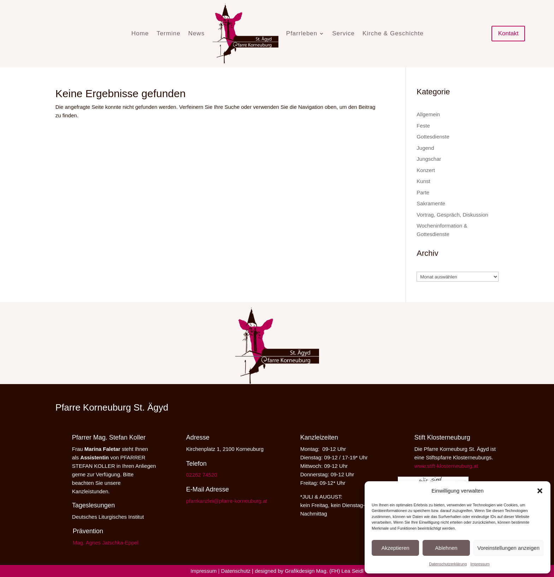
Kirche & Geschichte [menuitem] (393, 33)
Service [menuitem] (343, 33)
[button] (539, 490)
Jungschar (429, 159)
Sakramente (431, 203)
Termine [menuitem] (168, 33)
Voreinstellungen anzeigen (508, 548)
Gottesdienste (433, 137)
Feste (423, 126)
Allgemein (428, 114)
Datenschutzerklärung (448, 564)
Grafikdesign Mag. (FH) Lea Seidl (324, 571)
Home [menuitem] (140, 33)
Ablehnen (446, 548)
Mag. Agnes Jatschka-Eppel (105, 543)
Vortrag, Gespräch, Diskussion (452, 215)
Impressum (479, 564)
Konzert (426, 170)
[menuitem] (245, 34)
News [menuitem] (196, 33)
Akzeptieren (395, 548)
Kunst (423, 181)
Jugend (425, 148)
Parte (423, 192)
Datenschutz (236, 571)
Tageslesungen (93, 505)
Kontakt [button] (508, 33)
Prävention (88, 531)
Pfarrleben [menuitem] (301, 33)
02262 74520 (201, 475)
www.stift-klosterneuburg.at (446, 466)
